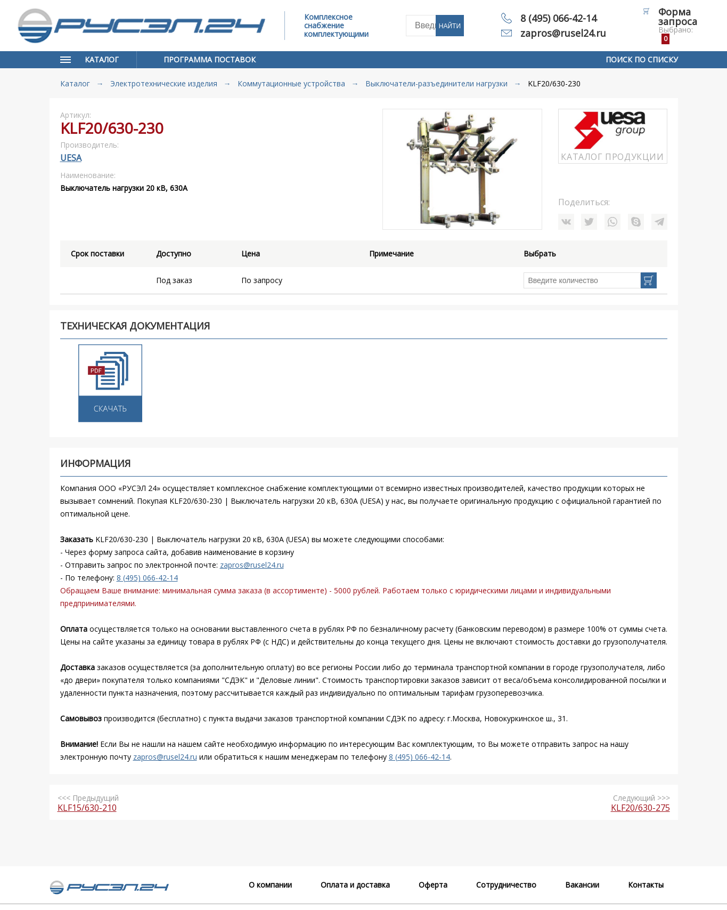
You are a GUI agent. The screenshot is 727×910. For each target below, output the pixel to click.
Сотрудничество (506, 885)
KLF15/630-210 (87, 808)
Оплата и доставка (355, 885)
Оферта (433, 885)
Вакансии (582, 885)
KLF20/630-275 (640, 808)
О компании (270, 885)
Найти (450, 26)
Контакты (646, 885)
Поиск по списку (642, 59)
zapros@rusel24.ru (563, 33)
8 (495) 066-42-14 (558, 18)
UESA (70, 158)
